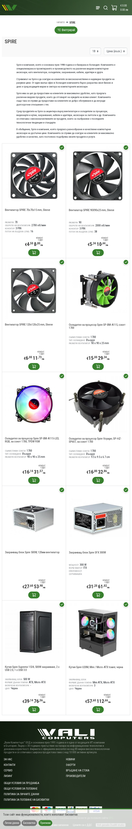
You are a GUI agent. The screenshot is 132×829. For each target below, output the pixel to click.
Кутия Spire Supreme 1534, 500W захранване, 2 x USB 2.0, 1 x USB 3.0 (32, 668)
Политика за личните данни (21, 794)
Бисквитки (29, 822)
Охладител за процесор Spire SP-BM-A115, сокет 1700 (97, 326)
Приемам (45, 822)
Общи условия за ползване (21, 788)
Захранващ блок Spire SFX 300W (87, 552)
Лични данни (12, 822)
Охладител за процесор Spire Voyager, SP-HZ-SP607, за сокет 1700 (95, 440)
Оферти (70, 764)
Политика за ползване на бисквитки (26, 799)
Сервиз (8, 770)
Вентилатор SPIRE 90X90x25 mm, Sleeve (91, 210)
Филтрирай (66, 30)
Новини (70, 759)
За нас (8, 759)
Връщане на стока (77, 770)
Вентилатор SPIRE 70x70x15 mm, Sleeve (27, 210)
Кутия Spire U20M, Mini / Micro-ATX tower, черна (96, 667)
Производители (75, 776)
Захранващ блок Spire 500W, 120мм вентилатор (32, 552)
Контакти (9, 764)
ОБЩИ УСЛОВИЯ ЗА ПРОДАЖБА (21, 783)
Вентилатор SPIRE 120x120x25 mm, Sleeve (29, 324)
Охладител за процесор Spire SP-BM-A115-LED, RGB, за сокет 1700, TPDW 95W (32, 440)
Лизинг (8, 776)
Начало (61, 22)
